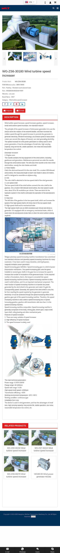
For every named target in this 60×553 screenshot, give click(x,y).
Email (20, 110)
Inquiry (8, 110)
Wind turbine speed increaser (18, 100)
